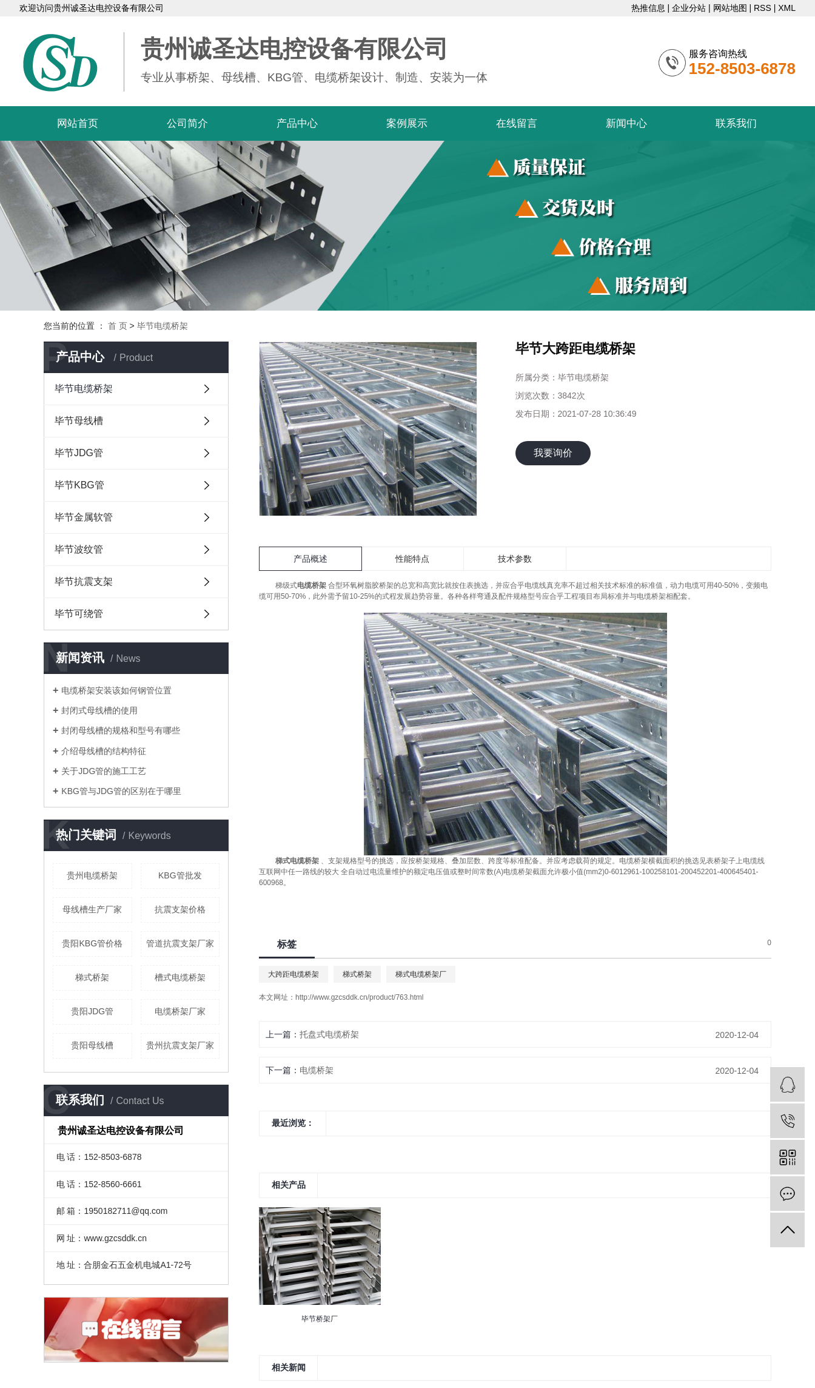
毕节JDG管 (79, 453)
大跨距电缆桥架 (293, 974)
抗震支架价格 (180, 909)
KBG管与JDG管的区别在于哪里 (121, 791)
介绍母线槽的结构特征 (103, 751)
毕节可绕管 (79, 613)
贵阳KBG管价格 (92, 943)
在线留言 (516, 123)
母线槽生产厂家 (92, 909)
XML (787, 8)
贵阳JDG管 (92, 1011)
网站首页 (77, 123)
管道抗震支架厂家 (180, 943)
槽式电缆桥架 (180, 977)
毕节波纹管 (79, 549)
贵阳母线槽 (92, 1045)
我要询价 (553, 453)
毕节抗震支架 (84, 581)
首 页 (117, 326)
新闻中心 (626, 123)
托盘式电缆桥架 (329, 1034)
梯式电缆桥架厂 (420, 974)
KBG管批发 (180, 875)
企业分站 (689, 8)
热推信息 (648, 8)
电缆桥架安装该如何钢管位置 (116, 690)
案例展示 (407, 123)
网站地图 (730, 8)
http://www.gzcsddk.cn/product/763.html (359, 997)
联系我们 (736, 123)
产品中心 (297, 123)
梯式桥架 (92, 977)
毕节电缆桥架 (162, 326)
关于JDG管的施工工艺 (103, 771)
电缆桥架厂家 (180, 1011)
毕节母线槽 (79, 421)
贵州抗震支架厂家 (180, 1045)
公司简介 (187, 123)
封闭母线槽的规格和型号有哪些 (120, 730)
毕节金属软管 (84, 517)
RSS (762, 8)
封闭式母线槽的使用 (99, 710)
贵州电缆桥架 (92, 875)
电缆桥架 (317, 1070)
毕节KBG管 (79, 485)
